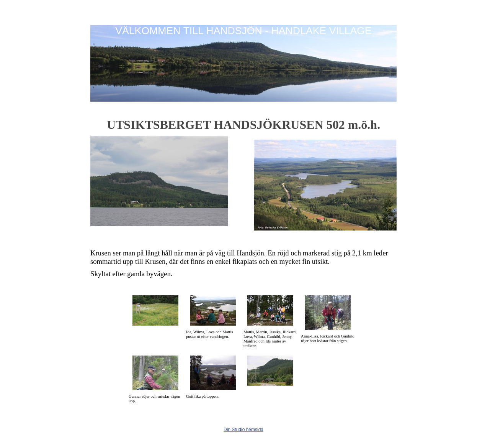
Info (204, 107)
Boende (180, 107)
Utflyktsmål (150, 107)
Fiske (122, 107)
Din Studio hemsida (243, 429)
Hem (100, 107)
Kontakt (227, 107)
